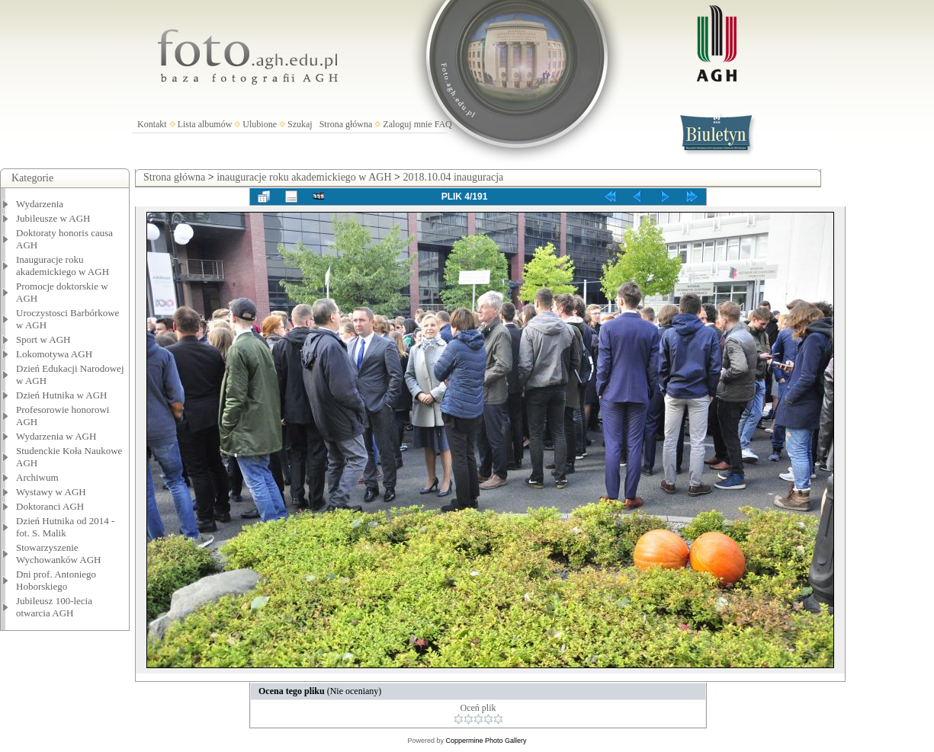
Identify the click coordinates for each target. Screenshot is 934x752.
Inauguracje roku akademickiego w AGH (62, 265)
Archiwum (37, 477)
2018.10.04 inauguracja (453, 177)
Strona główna (346, 124)
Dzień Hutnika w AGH (62, 395)
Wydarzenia (39, 204)
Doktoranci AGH (50, 506)
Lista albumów (205, 124)
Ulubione (259, 124)
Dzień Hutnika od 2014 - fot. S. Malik (65, 527)
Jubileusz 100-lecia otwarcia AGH (54, 607)
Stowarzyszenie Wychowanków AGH (58, 553)
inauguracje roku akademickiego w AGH (304, 177)
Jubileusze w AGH (53, 218)
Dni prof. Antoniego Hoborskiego (56, 580)
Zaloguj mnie (407, 124)
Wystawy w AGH (51, 492)
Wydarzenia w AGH (56, 436)
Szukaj (300, 124)
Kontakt (152, 124)
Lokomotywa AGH (54, 354)
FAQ (443, 124)
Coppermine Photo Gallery (485, 740)
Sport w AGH (43, 339)
